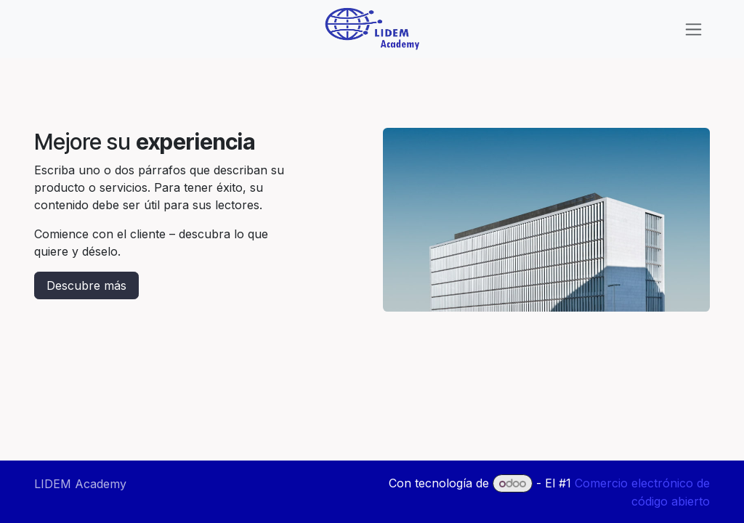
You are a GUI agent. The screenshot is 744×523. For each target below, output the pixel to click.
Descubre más (86, 285)
